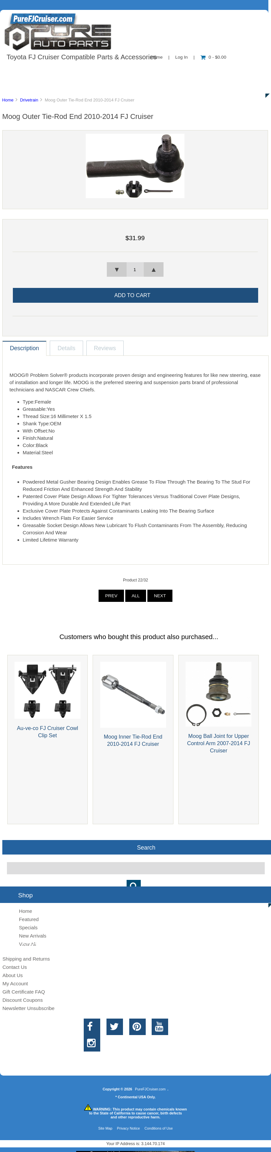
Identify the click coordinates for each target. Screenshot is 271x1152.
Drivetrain (29, 100)
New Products (220, 70)
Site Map (105, 1128)
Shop (25, 70)
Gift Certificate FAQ (23, 992)
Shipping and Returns (26, 959)
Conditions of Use (158, 1128)
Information (114, 70)
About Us (66, 70)
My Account (15, 983)
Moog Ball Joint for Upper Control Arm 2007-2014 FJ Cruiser (218, 743)
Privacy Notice (128, 1128)
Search (146, 847)
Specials (28, 927)
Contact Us (165, 70)
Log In (181, 57)
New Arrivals (32, 936)
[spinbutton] (135, 269)
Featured (29, 919)
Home (7, 100)
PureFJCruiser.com (150, 1089)
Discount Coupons (22, 1000)
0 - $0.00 (213, 57)
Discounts (64, 85)
